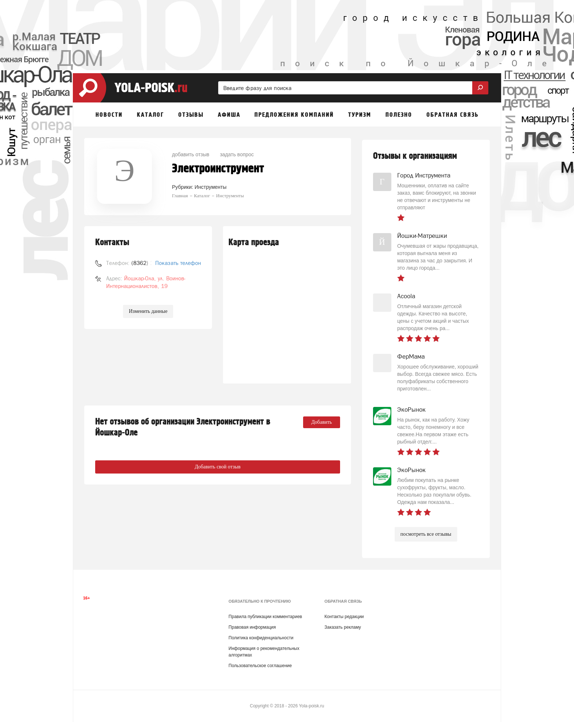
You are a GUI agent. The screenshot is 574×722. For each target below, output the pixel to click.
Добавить (321, 422)
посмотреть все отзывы (425, 534)
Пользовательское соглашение (260, 665)
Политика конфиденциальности (260, 637)
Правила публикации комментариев (265, 616)
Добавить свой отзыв (218, 467)
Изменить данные (148, 311)
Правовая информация (252, 627)
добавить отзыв (190, 154)
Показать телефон (178, 263)
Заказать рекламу (342, 627)
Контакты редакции (344, 616)
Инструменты (211, 187)
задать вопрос (237, 154)
